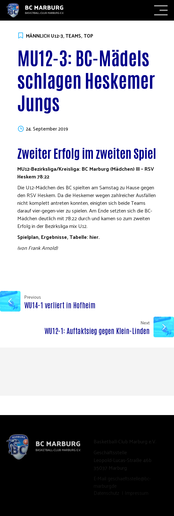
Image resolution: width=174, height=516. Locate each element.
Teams (73, 36)
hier (93, 236)
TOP (88, 36)
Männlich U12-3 (44, 36)
